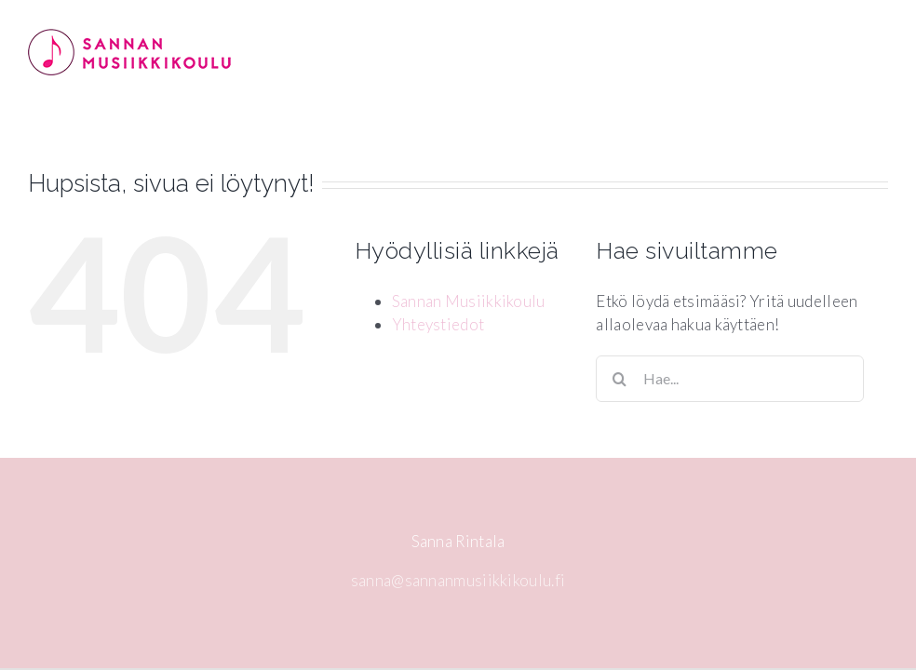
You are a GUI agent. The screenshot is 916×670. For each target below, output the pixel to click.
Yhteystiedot (438, 324)
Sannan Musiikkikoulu (469, 301)
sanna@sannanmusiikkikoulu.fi (458, 580)
